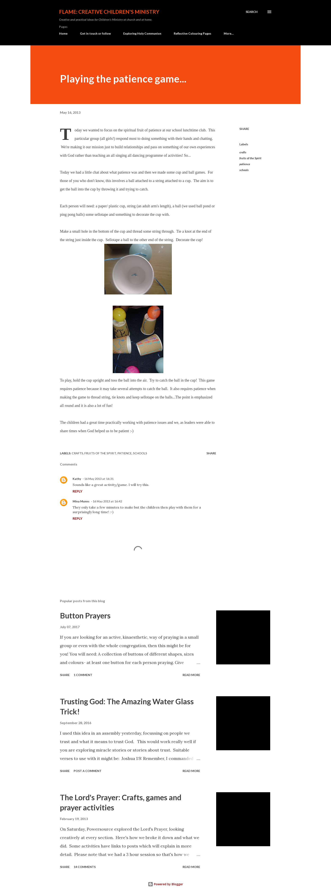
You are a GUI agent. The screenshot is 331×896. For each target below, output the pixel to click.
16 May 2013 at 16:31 (99, 478)
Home (63, 33)
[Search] (252, 11)
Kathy (77, 478)
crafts (242, 152)
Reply (77, 491)
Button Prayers (85, 615)
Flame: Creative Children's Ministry (109, 12)
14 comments (85, 867)
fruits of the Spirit (250, 158)
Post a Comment (88, 771)
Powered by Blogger (165, 884)
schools (244, 170)
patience (244, 164)
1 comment (83, 675)
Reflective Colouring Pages (192, 33)
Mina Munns (81, 501)
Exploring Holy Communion (142, 33)
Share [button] (244, 129)
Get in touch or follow (95, 33)
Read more (191, 675)
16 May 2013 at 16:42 (107, 501)
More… (229, 33)
